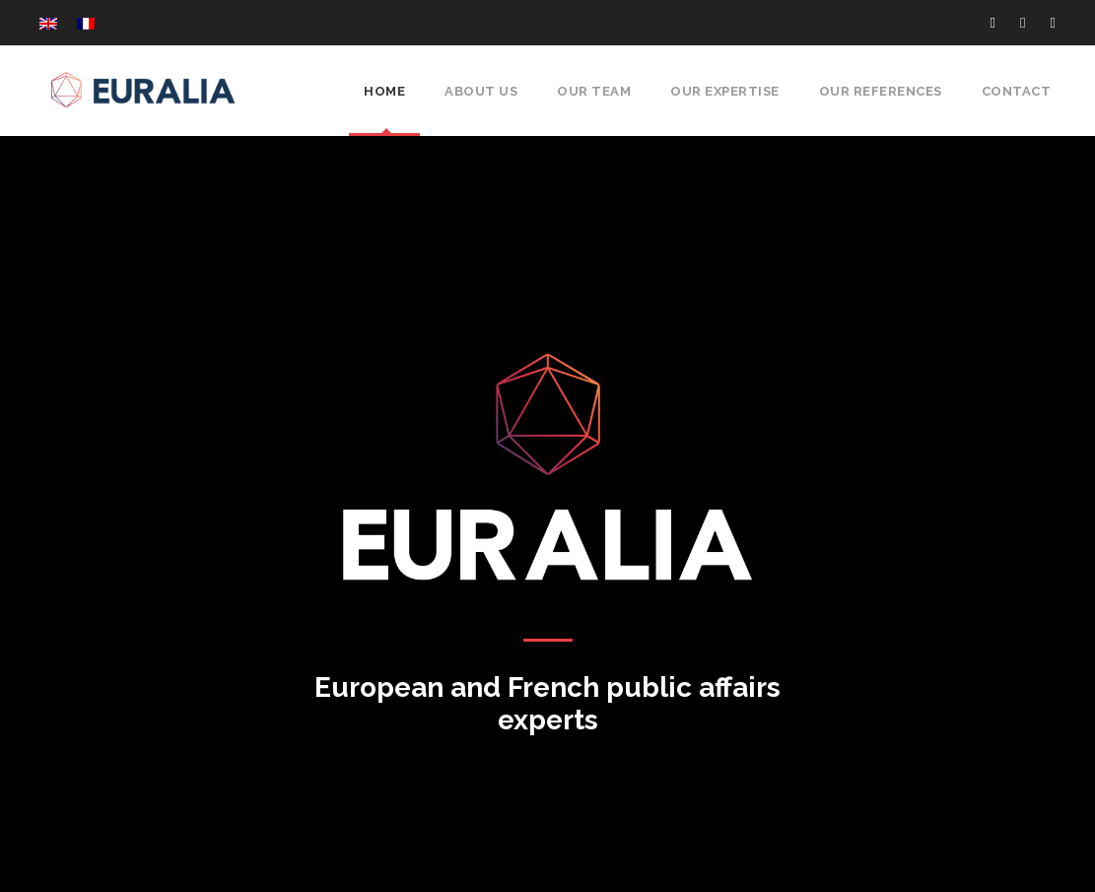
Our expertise (725, 91)
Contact (1018, 91)
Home (388, 91)
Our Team (594, 91)
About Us (482, 91)
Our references (883, 91)
